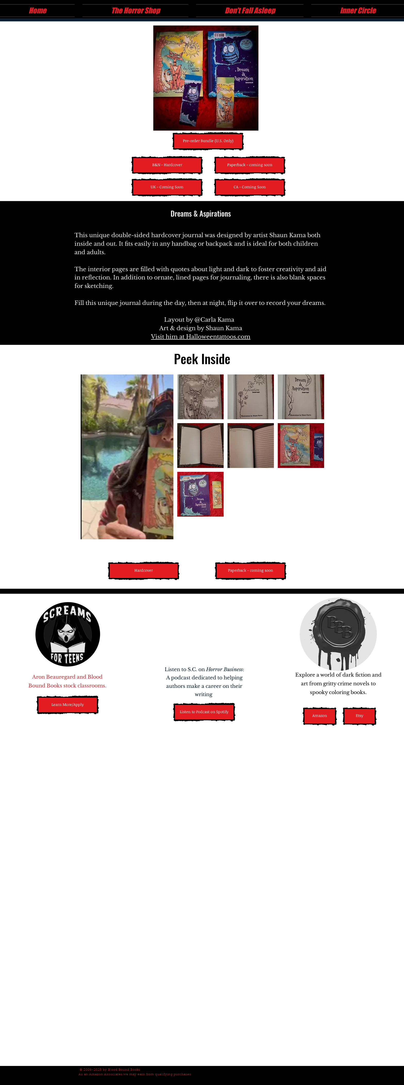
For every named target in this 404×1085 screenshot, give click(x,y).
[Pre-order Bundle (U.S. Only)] (208, 141)
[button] (167, 187)
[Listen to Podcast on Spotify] (204, 712)
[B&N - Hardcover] (167, 165)
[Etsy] (359, 716)
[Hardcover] (144, 571)
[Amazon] (320, 716)
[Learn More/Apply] (67, 705)
